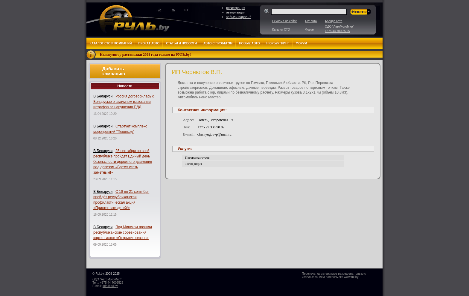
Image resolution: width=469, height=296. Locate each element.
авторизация (236, 12)
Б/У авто (311, 21)
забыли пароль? (238, 17)
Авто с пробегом (218, 43)
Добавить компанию (113, 71)
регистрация (235, 8)
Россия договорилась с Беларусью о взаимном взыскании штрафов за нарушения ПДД (123, 101)
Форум (309, 29)
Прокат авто (148, 43)
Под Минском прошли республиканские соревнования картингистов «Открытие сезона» (122, 232)
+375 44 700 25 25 (337, 31)
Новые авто (249, 43)
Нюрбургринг (277, 43)
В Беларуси (102, 96)
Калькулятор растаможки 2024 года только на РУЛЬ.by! (145, 54)
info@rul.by (110, 286)
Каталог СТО (281, 29)
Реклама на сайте (284, 21)
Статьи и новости (181, 43)
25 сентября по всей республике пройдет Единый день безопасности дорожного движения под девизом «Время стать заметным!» (122, 162)
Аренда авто (333, 21)
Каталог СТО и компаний (111, 43)
